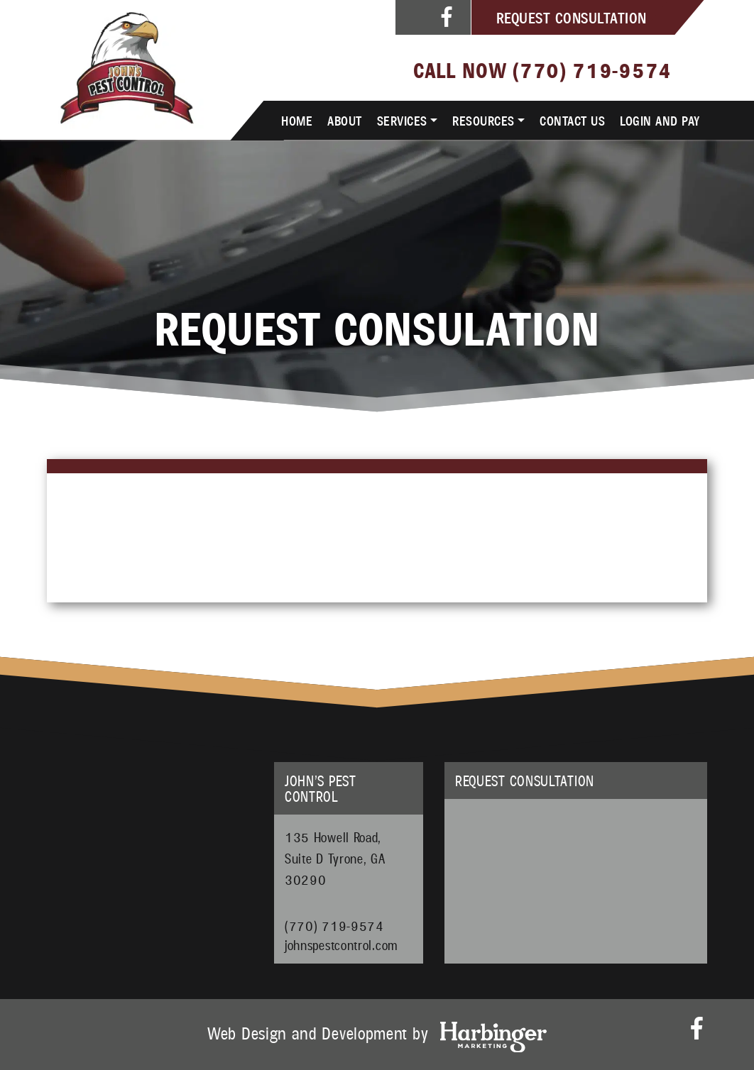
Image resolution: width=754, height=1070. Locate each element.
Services (402, 120)
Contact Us (572, 120)
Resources (483, 120)
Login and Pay (660, 120)
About (344, 120)
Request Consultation (571, 17)
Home (296, 120)
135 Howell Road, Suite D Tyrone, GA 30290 (335, 858)
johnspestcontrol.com (341, 943)
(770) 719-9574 (592, 69)
